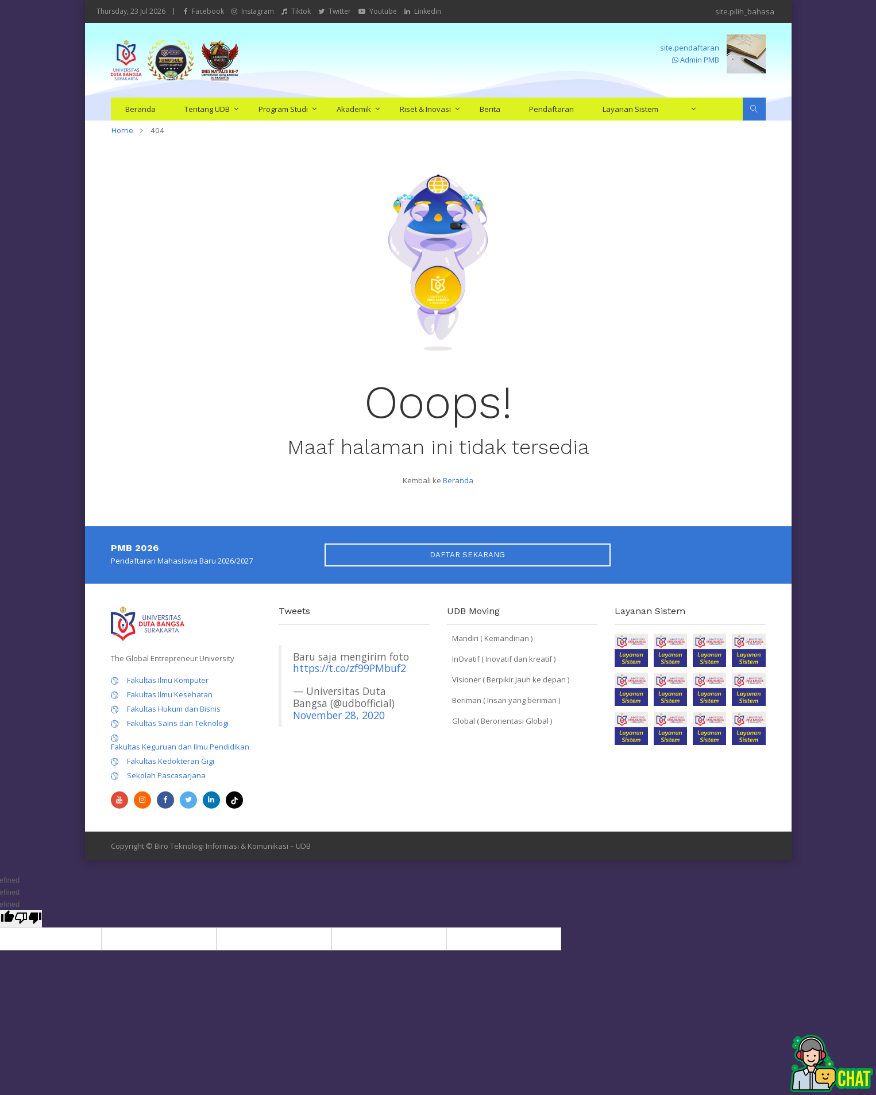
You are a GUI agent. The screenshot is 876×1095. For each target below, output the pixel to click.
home (122, 130)
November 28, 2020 (339, 715)
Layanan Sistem (630, 109)
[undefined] (28, 918)
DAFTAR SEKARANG (467, 554)
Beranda (140, 109)
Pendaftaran (551, 109)
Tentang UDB (207, 109)
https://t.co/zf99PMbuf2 (349, 668)
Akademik (354, 109)
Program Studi (283, 109)
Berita (490, 109)
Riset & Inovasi (425, 109)
